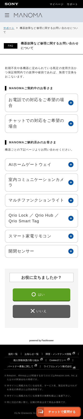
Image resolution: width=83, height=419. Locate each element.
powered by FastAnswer (41, 340)
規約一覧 (13, 354)
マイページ (57, 4)
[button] (41, 103)
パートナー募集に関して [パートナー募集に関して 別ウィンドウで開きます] (20, 366)
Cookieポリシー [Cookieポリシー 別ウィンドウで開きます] (57, 360)
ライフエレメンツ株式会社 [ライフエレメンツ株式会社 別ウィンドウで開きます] (58, 366)
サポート (72, 4)
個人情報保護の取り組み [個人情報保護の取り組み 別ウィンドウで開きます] (26, 360)
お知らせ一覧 (32, 354)
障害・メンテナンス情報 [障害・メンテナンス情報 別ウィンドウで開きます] (58, 354)
